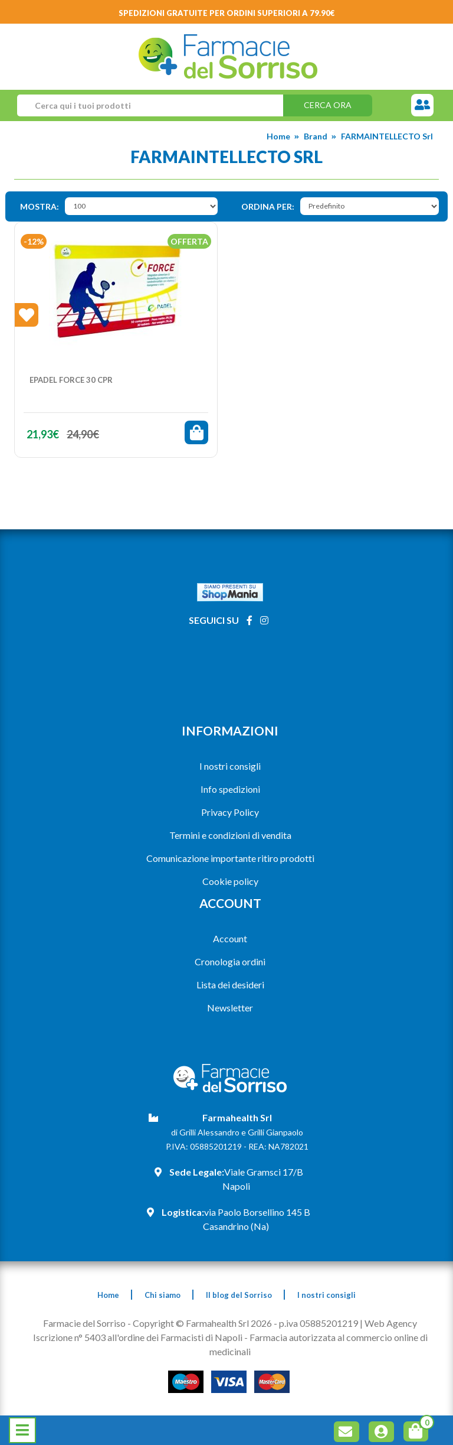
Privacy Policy (230, 812)
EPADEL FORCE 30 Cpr (71, 380)
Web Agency (391, 1323)
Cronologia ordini (230, 961)
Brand (315, 136)
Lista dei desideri (230, 984)
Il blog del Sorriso (239, 1295)
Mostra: (39, 206)
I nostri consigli (230, 766)
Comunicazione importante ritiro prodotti (230, 858)
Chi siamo (162, 1295)
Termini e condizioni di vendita (230, 835)
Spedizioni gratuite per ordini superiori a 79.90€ (227, 13)
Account (230, 938)
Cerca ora (328, 105)
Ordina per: (267, 206)
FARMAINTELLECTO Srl (387, 136)
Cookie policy (230, 881)
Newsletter (230, 1007)
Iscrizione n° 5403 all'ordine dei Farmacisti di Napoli (137, 1337)
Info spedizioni (230, 789)
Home (278, 136)
